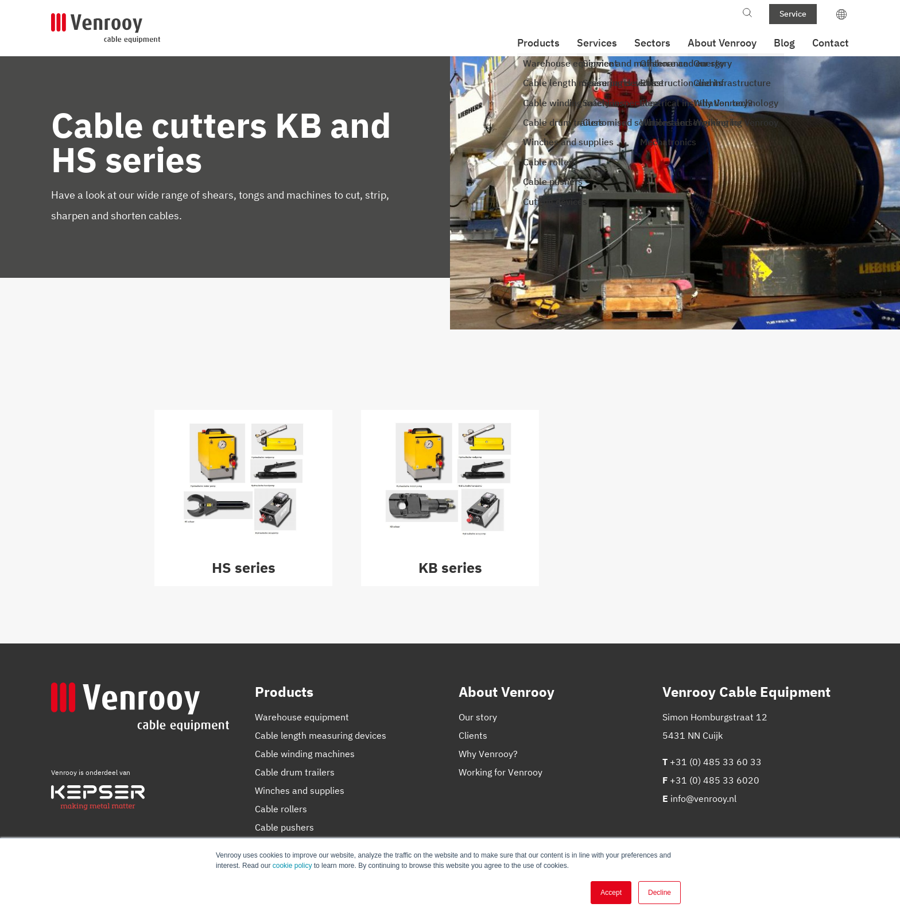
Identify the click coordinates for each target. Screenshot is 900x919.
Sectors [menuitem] (652, 42)
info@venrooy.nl (703, 798)
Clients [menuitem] (473, 735)
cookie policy (292, 866)
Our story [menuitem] (478, 717)
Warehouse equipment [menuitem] (302, 717)
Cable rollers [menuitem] (281, 809)
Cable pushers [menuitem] (284, 827)
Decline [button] (659, 893)
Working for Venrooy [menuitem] (500, 772)
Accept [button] (611, 893)
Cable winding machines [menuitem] (305, 753)
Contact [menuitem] (830, 42)
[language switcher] (841, 14)
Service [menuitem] (792, 14)
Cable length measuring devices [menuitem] (320, 735)
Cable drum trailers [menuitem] (295, 772)
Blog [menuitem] (784, 42)
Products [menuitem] (538, 42)
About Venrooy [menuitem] (722, 42)
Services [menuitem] (597, 42)
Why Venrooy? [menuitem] (488, 753)
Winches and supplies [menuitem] (299, 790)
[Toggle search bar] (747, 14)
